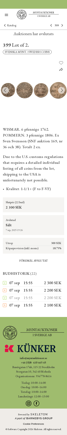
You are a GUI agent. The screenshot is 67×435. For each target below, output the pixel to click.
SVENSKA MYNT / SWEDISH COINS (27, 52)
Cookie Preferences (33, 424)
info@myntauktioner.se (33, 358)
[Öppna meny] (6, 15)
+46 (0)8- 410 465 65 (33, 362)
